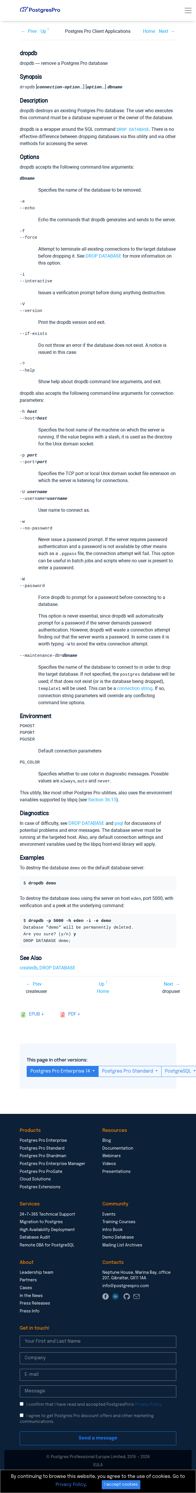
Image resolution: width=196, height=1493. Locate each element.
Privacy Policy (148, 1410)
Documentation (117, 1154)
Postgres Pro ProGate (41, 1177)
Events (108, 1220)
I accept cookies (121, 1485)
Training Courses (118, 1227)
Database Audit (35, 1243)
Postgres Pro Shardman (43, 1161)
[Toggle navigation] (188, 10)
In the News (31, 1301)
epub (34, 1019)
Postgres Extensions (40, 1192)
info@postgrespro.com (125, 1291)
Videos (109, 1169)
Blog (106, 1146)
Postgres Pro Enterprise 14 (60, 1076)
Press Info (29, 1316)
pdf (72, 1019)
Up (43, 31)
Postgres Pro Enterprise (43, 1146)
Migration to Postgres (41, 1227)
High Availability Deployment (47, 1235)
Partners (28, 1285)
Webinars (111, 1161)
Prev (32, 31)
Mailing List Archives (122, 1250)
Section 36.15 (102, 805)
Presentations (116, 1177)
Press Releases (35, 1309)
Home (149, 31)
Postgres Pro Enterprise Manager (52, 1169)
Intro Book (112, 1235)
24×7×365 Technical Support (47, 1220)
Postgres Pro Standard (128, 1076)
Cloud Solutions (35, 1184)
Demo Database (118, 1243)
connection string (135, 693)
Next (163, 31)
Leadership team (36, 1278)
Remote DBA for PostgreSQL (47, 1250)
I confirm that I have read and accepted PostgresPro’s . (94, 1410)
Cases (26, 1293)
